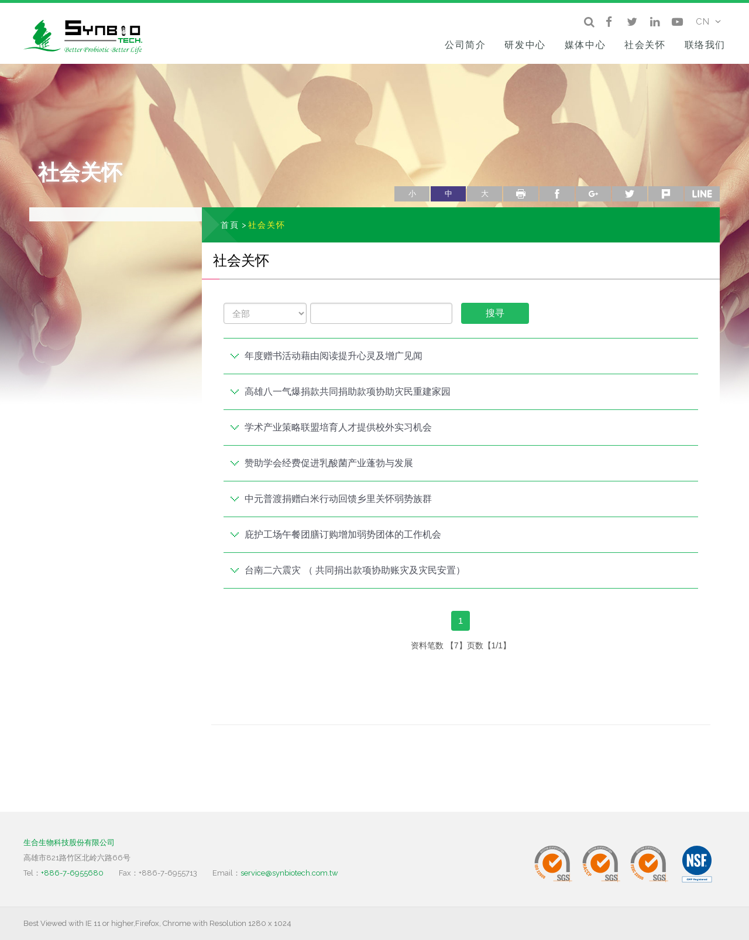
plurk (665, 193)
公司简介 (465, 44)
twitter (629, 193)
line (702, 193)
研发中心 (524, 44)
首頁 (230, 225)
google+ (593, 193)
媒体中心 (585, 44)
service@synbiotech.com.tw (289, 873)
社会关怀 (644, 44)
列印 (520, 193)
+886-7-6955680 (72, 873)
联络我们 (705, 44)
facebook (557, 193)
